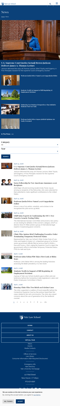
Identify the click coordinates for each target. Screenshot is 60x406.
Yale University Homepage (30, 369)
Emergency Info (30, 364)
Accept (20, 401)
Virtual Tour (30, 340)
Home (3, 16)
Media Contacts (30, 348)
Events (30, 346)
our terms (37, 395)
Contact (30, 330)
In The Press (5, 134)
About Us (30, 335)
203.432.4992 (30, 381)
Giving (30, 325)
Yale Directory (30, 366)
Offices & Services (30, 354)
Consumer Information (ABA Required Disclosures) (30, 358)
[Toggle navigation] (57, 3)
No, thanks (8, 401)
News (7, 16)
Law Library (30, 356)
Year (3, 149)
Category (5, 142)
